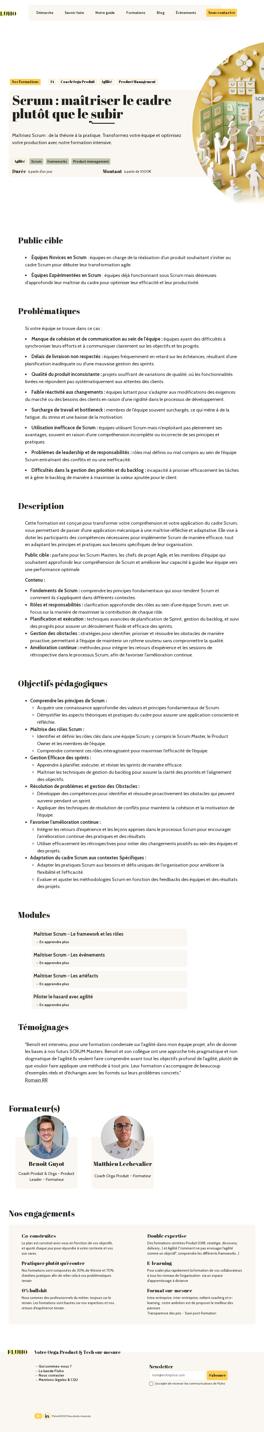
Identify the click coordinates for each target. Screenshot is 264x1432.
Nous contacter (221, 12)
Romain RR (36, 1080)
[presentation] (188, 1399)
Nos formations (25, 81)
